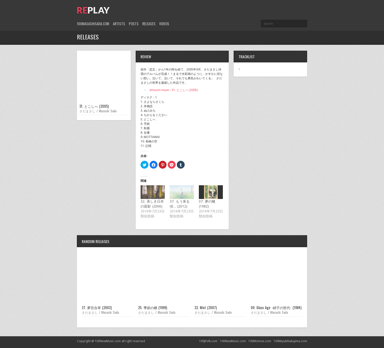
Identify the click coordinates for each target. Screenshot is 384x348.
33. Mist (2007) (205, 307)
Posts (134, 23)
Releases (149, 23)
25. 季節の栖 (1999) (152, 307)
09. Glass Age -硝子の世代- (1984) (276, 307)
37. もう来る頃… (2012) (180, 204)
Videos (164, 23)
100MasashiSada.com (93, 23)
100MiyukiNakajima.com (290, 341)
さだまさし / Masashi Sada (98, 110)
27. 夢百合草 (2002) (97, 307)
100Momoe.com (259, 341)
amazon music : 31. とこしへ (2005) (173, 90)
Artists (119, 23)
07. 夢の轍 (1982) (207, 204)
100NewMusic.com (233, 341)
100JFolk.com (208, 341)
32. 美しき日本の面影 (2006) (152, 204)
